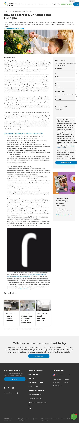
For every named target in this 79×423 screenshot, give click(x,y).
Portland (66, 379)
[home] (9, 4)
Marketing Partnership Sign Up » (37, 404)
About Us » (32, 378)
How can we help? (61, 107)
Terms (65, 147)
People (54, 4)
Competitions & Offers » (36, 382)
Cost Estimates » (33, 374)
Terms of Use (21, 420)
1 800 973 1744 (66, 4)
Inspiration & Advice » (35, 370)
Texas (66, 382)
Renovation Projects (30, 4)
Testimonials (41, 4)
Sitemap (36, 419)
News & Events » (33, 386)
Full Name (58, 68)
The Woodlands (57, 386)
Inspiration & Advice (18, 11)
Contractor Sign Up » (35, 398)
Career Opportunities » (35, 394)
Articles (10, 11)
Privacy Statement (23, 419)
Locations (48, 4)
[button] (19, 4)
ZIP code (58, 99)
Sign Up (14, 379)
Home (5, 11)
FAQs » (30, 409)
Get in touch (24, 289)
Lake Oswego (57, 379)
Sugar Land (56, 382)
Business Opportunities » (36, 390)
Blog (58, 4)
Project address (60, 91)
